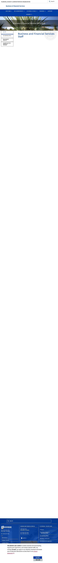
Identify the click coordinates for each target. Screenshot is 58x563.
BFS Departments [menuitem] (18, 11)
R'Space (42, 529)
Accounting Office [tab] (7, 35)
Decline (38, 560)
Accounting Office (44, 535)
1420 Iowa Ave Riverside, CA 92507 (25, 529)
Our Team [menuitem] (8, 11)
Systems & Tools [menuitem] (31, 11)
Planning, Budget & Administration (44, 533)
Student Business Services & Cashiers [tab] (7, 44)
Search (52, 1)
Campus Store (5, 542)
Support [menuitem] (50, 11)
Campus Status (5, 540)
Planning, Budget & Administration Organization (15, 1)
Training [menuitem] (41, 11)
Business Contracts (44, 538)
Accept (38, 557)
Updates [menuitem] (28, 14)
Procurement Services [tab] (6, 40)
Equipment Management (46, 541)
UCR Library (4, 537)
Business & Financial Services (25, 6)
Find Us (29, 542)
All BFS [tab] (4, 31)
